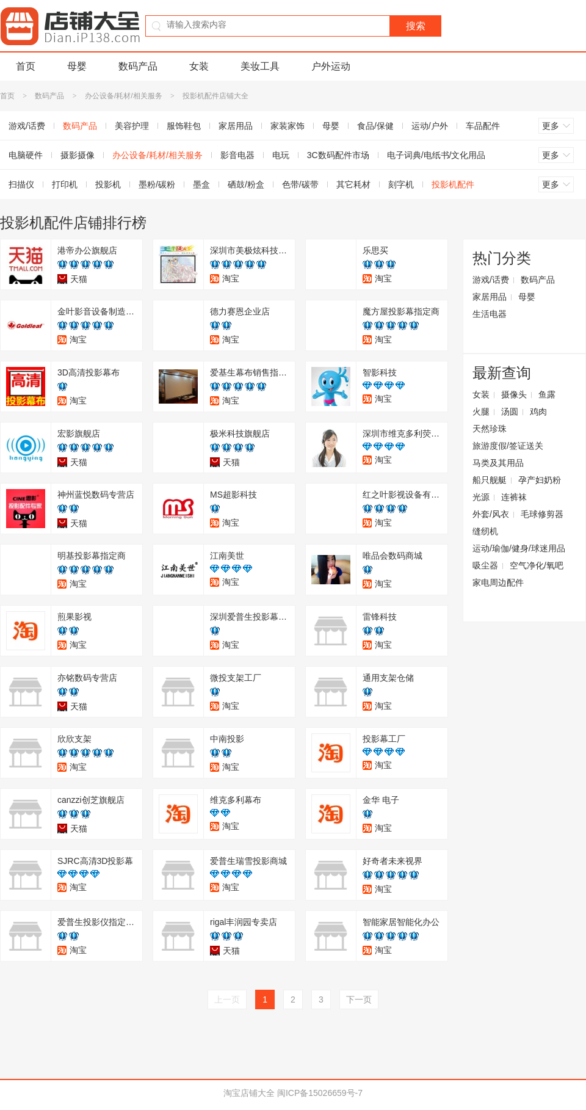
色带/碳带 (300, 184)
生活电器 (489, 314)
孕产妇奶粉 (539, 480)
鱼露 (546, 394)
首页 (25, 66)
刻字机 (401, 184)
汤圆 (509, 411)
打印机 (65, 184)
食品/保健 (375, 126)
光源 (481, 497)
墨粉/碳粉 (157, 184)
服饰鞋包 (184, 126)
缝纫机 (485, 531)
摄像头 (514, 394)
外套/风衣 (490, 514)
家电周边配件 (498, 582)
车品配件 (483, 126)
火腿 (481, 411)
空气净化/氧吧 (536, 565)
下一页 (359, 999)
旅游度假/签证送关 (507, 446)
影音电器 (237, 155)
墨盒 (201, 184)
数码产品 (137, 66)
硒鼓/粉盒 (246, 184)
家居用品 (236, 126)
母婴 (77, 66)
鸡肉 (538, 411)
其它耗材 (353, 184)
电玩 (280, 155)
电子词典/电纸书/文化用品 (436, 155)
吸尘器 (485, 565)
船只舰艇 (489, 480)
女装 (199, 66)
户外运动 (330, 66)
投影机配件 (453, 184)
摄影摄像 (77, 155)
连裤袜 (514, 497)
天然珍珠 (489, 428)
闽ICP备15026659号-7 (320, 1093)
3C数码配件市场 (338, 155)
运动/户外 (429, 126)
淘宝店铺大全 (249, 1093)
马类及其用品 (498, 463)
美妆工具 (260, 66)
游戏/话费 (490, 280)
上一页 (227, 999)
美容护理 (132, 126)
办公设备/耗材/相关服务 (123, 96)
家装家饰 (287, 126)
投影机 (108, 184)
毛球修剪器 (542, 514)
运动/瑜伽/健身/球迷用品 (518, 548)
